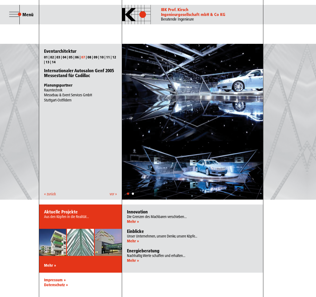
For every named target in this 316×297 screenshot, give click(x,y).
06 (77, 57)
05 (71, 57)
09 (96, 57)
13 (47, 62)
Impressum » (55, 280)
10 (102, 57)
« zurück (50, 194)
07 (83, 57)
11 (108, 57)
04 (64, 57)
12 (114, 57)
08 (89, 57)
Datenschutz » (56, 284)
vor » (113, 194)
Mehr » (50, 265)
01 (46, 57)
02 (52, 57)
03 (58, 57)
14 (54, 62)
